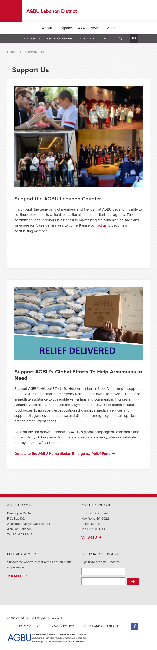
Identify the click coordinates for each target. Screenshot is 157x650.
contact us (98, 225)
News (94, 28)
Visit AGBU (89, 538)
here (52, 437)
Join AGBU (14, 576)
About (47, 28)
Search (121, 39)
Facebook (134, 626)
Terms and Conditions (101, 626)
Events (110, 28)
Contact (106, 38)
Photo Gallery (28, 626)
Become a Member (59, 38)
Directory (86, 38)
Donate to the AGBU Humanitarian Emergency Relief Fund (62, 453)
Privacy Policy (62, 626)
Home (12, 52)
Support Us (32, 38)
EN (134, 38)
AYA (81, 28)
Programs (65, 28)
